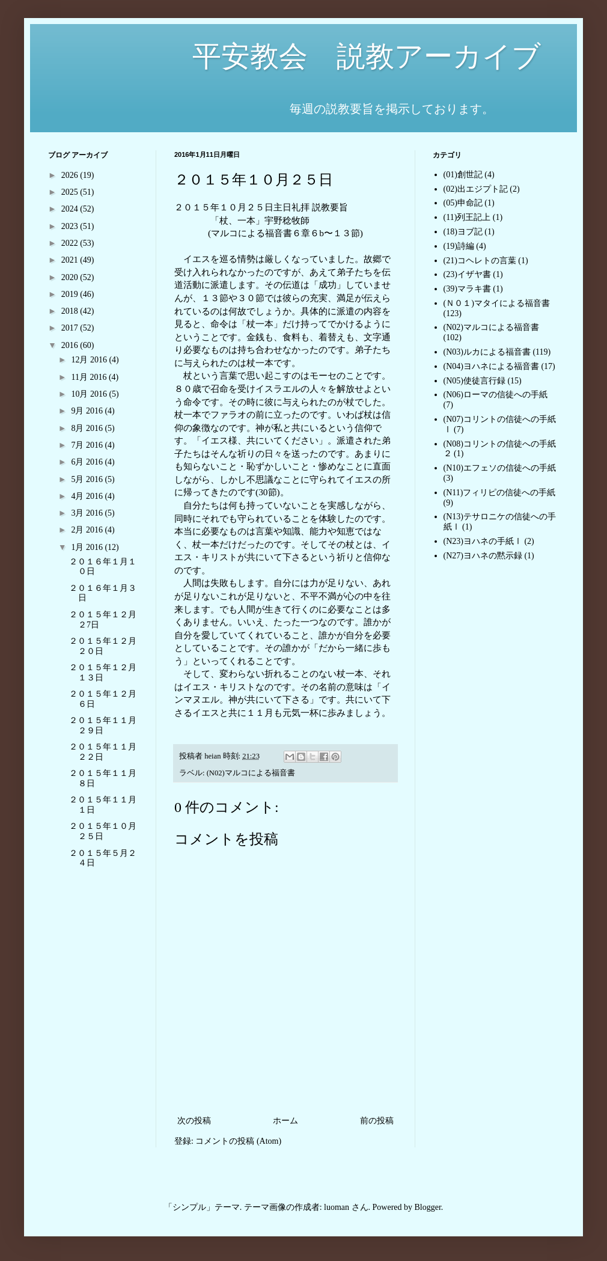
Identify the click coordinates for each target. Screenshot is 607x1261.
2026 (71, 175)
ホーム (285, 1120)
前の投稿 (377, 1120)
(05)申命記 (463, 202)
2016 (71, 345)
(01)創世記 (463, 174)
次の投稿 (194, 1120)
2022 (71, 243)
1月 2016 (88, 547)
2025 (71, 192)
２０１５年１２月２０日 (102, 646)
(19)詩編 (459, 246)
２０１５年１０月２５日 (102, 831)
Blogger (428, 1207)
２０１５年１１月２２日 (102, 752)
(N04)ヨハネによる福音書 (491, 366)
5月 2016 (88, 479)
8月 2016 (88, 428)
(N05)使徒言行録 (474, 380)
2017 (71, 327)
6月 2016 (88, 461)
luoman (336, 1207)
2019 (71, 294)
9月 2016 (88, 410)
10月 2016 (90, 393)
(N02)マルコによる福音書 (251, 773)
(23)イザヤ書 (467, 274)
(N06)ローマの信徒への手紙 (496, 394)
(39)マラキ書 (467, 288)
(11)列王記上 (467, 217)
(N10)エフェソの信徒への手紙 (500, 467)
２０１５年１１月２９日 (102, 725)
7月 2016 (88, 445)
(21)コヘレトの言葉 (480, 260)
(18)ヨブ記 (463, 231)
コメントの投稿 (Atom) (238, 1141)
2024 (71, 208)
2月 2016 (88, 529)
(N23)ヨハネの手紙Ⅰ (483, 541)
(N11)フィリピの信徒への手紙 (500, 492)
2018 (71, 311)
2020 (71, 277)
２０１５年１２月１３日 (102, 672)
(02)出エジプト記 (476, 189)
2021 (71, 259)
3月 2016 (88, 513)
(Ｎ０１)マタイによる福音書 (497, 303)
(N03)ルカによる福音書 (487, 351)
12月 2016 (90, 359)
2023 (71, 226)
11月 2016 (89, 377)
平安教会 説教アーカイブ (294, 56)
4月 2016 (88, 496)
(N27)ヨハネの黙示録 (483, 555)
